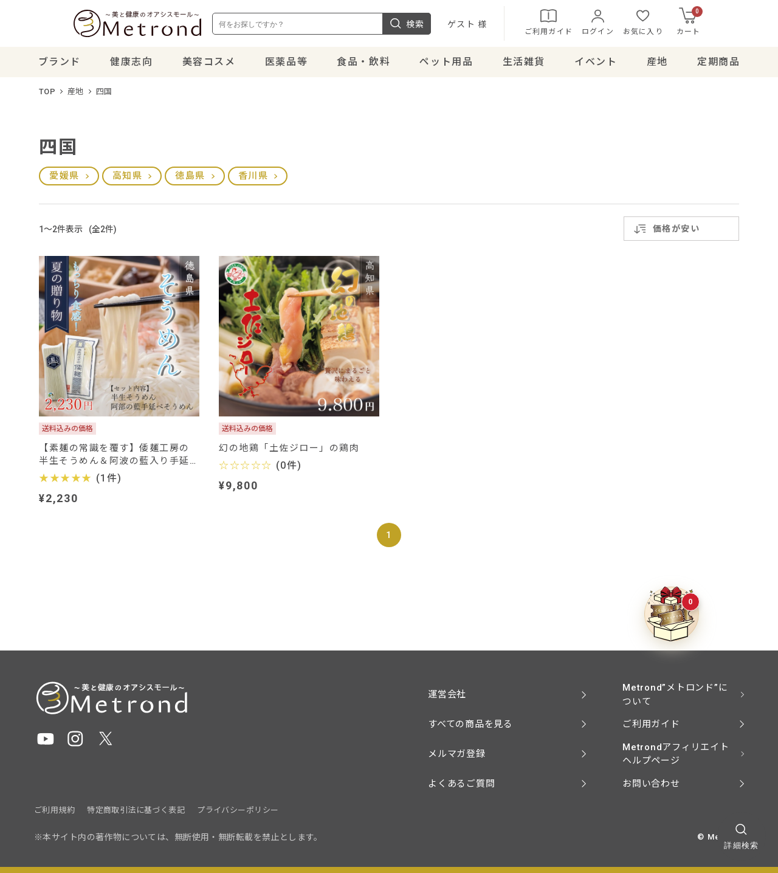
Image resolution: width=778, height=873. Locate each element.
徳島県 (190, 181)
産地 (75, 97)
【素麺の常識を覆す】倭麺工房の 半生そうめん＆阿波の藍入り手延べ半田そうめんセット (119, 460)
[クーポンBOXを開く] (671, 614)
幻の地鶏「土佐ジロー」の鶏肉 (289, 454)
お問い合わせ (651, 783)
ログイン (637, 24)
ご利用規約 (54, 810)
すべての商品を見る (470, 724)
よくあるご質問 (461, 783)
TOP (47, 97)
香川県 (253, 181)
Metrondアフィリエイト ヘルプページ (675, 754)
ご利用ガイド (588, 24)
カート (729, 24)
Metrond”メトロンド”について (675, 694)
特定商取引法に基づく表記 (136, 810)
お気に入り (683, 24)
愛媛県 (64, 181)
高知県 (127, 181)
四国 (104, 97)
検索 (446, 26)
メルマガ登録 (457, 753)
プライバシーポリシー (237, 810)
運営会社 (447, 694)
